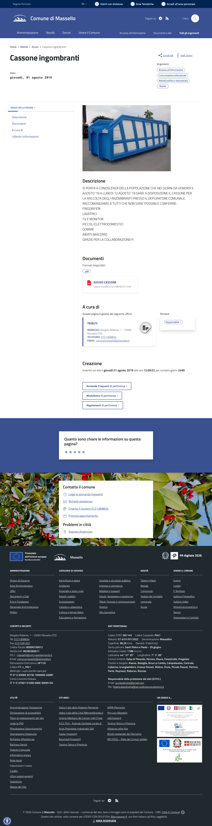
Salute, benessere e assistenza (116, 596)
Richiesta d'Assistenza (22, 739)
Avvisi (35, 47)
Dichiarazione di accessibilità (25, 713)
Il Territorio (179, 591)
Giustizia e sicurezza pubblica (115, 580)
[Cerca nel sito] (195, 18)
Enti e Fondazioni (19, 602)
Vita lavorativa (107, 612)
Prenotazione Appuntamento (26, 729)
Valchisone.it (114, 718)
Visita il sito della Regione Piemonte (78, 707)
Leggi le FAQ (17, 723)
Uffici (12, 591)
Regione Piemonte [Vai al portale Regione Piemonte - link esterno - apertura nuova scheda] (21, 4)
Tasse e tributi (148, 580)
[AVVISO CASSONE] (89, 282)
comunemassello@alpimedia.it (113, 341)
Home (13, 47)
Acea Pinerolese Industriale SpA (76, 729)
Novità (24, 47)
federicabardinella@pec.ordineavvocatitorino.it (138, 687)
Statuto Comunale (20, 750)
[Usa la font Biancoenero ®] (109, 4)
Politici (13, 612)
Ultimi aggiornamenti (21, 776)
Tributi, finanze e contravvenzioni (117, 602)
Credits (14, 771)
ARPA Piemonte (116, 707)
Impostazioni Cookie (21, 766)
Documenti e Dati (19, 596)
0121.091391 (22, 643)
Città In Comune (171, 812)
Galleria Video (180, 602)
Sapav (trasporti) (68, 734)
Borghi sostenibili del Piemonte (124, 734)
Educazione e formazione (72, 618)
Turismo (103, 607)
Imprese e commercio (111, 586)
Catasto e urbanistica (70, 607)
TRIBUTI (92, 323)
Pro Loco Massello (117, 713)
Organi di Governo (20, 580)
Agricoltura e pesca (69, 580)
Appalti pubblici (67, 596)
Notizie (144, 586)
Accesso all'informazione (133, 33)
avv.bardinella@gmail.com (129, 683)
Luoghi (177, 586)
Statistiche (16, 782)
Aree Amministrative (21, 586)
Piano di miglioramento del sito (27, 718)
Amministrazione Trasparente (26, 707)
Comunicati (147, 591)
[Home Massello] (44, 18)
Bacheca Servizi (18, 744)
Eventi (177, 580)
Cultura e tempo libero (71, 612)
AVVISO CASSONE (104, 282)
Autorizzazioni (66, 602)
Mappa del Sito (18, 787)
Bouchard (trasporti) (70, 739)
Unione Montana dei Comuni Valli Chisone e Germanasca (90, 718)
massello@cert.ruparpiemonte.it (34, 655)
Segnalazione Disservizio (23, 734)
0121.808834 (108, 337)
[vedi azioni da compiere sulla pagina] (184, 55)
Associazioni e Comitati (186, 618)
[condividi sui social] (165, 55)
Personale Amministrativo (24, 607)
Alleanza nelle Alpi (117, 729)
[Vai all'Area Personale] (178, 4)
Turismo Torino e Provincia (73, 744)
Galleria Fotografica (184, 596)
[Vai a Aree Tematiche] (142, 4)
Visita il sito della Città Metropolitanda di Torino (84, 713)
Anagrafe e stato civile (71, 591)
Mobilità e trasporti (109, 591)
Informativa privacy (20, 755)
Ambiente (64, 586)
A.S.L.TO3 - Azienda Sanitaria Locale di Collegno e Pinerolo (91, 723)
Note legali (16, 760)
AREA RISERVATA (104, 821)
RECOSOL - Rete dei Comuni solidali (127, 739)
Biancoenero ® (119, 817)
